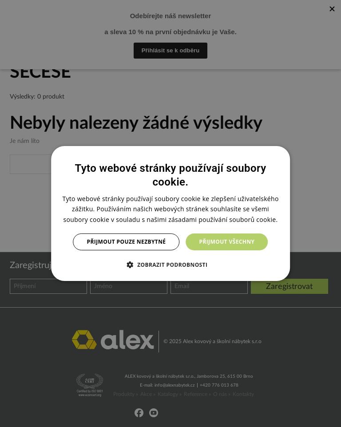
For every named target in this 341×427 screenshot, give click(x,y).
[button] (171, 264)
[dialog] (170, 213)
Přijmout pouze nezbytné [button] (126, 241)
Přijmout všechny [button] (226, 241)
